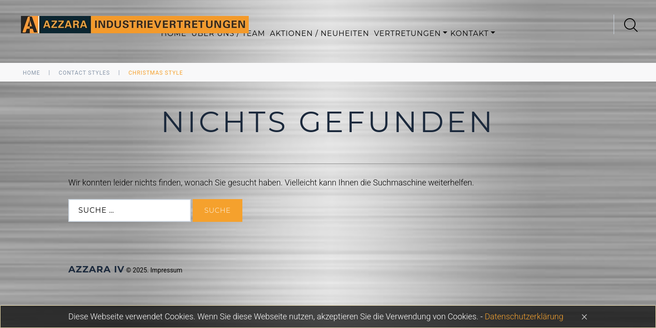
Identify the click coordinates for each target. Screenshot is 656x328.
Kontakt (470, 33)
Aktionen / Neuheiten (319, 33)
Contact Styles (84, 73)
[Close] (584, 316)
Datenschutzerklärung (524, 316)
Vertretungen (407, 33)
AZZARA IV (96, 269)
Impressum (166, 270)
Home (31, 73)
